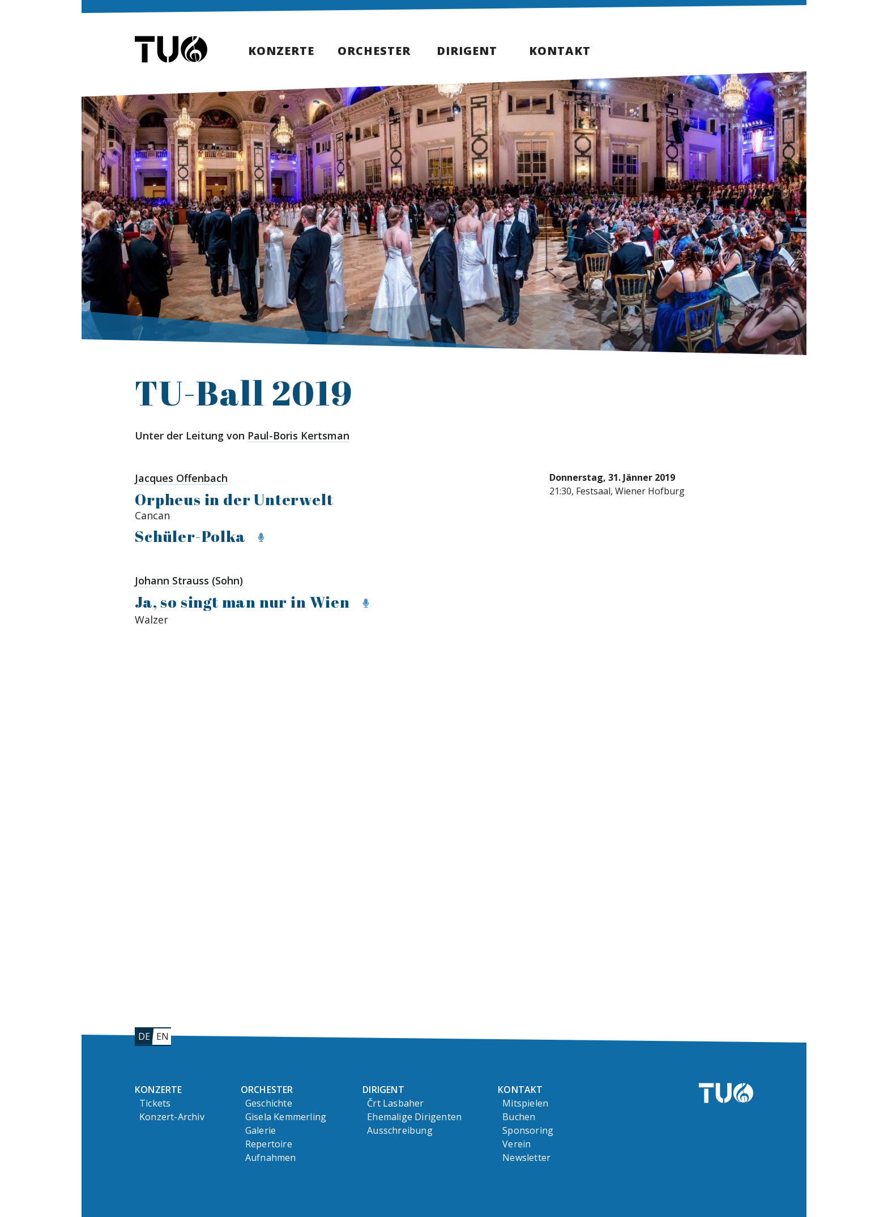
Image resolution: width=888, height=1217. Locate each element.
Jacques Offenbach (181, 478)
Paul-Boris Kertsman (298, 435)
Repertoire (268, 1144)
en (162, 1036)
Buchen (518, 1117)
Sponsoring (527, 1130)
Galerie (260, 1130)
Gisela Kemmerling (285, 1117)
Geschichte (268, 1103)
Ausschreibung (400, 1130)
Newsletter (526, 1157)
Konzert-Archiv (171, 1117)
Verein (516, 1144)
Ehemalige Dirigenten (414, 1117)
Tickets (154, 1103)
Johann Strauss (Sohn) (189, 580)
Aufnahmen (270, 1157)
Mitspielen (525, 1103)
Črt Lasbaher (395, 1103)
